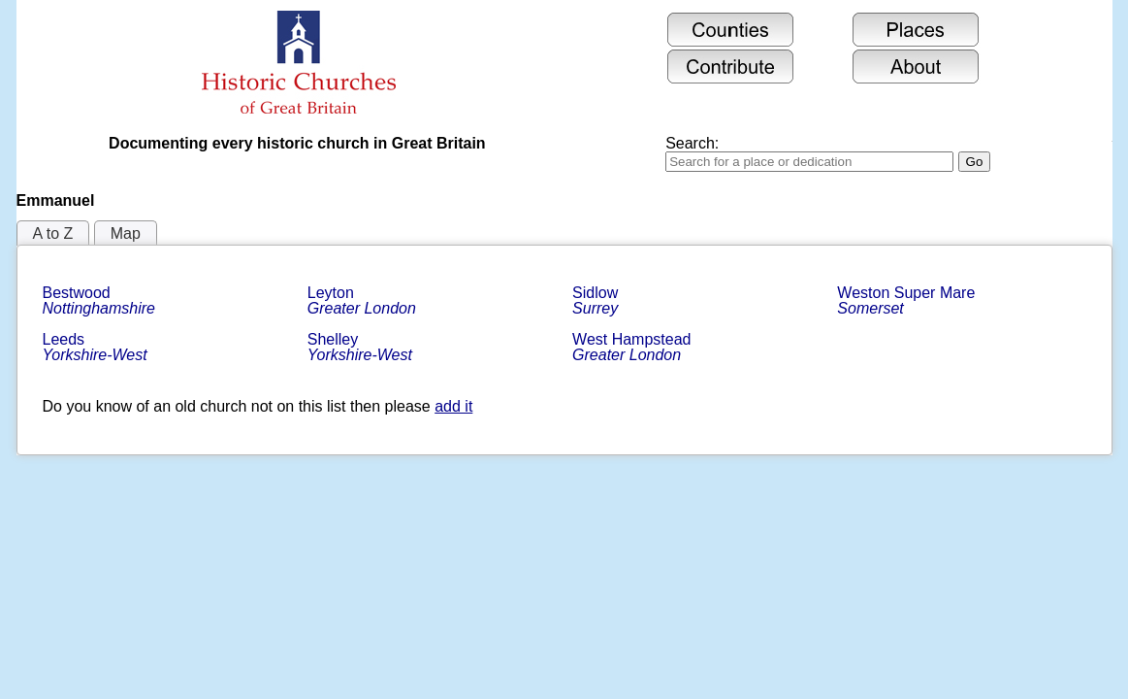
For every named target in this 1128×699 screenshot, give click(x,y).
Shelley (359, 347)
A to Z (53, 233)
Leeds (95, 347)
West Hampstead (633, 347)
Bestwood (99, 300)
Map (126, 233)
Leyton (361, 300)
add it (453, 406)
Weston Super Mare (908, 300)
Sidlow (597, 300)
